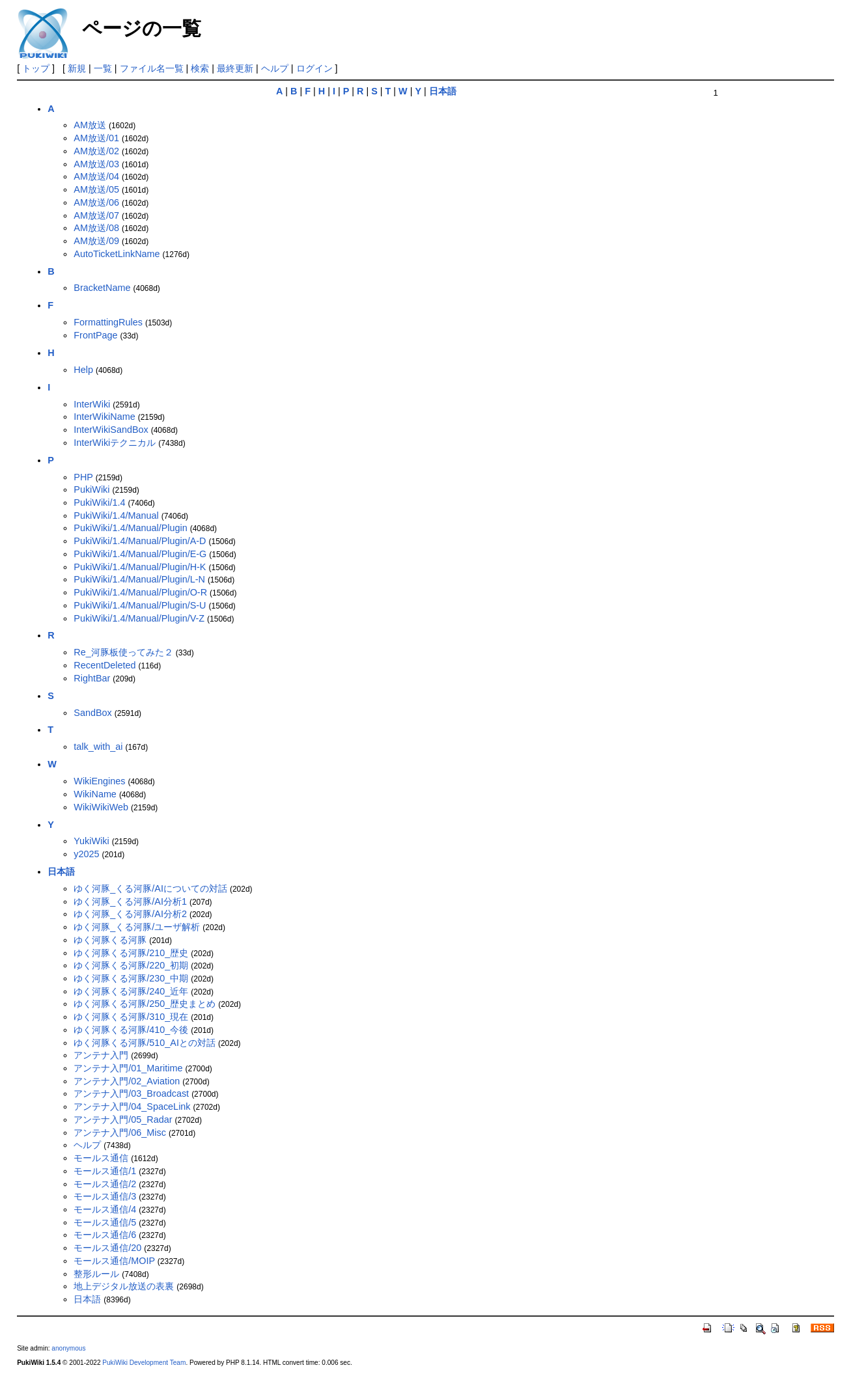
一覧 (103, 68)
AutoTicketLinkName (117, 254)
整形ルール (96, 1274)
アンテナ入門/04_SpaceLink (132, 1106)
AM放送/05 (96, 189)
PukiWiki (91, 489)
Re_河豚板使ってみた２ (123, 652)
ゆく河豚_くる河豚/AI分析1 (130, 901)
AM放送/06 (96, 202)
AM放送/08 (96, 228)
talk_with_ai (98, 746)
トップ (35, 68)
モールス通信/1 (105, 1171)
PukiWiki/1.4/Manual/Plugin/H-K (140, 567)
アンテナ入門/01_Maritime (128, 1068)
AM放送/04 (96, 176)
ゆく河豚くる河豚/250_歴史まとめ (145, 1003)
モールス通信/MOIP (114, 1261)
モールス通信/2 (105, 1184)
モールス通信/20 (107, 1248)
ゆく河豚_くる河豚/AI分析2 (130, 914)
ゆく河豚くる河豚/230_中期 (131, 978)
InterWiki (92, 404)
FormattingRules (108, 322)
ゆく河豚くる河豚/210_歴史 (131, 953)
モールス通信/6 (105, 1235)
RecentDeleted (104, 665)
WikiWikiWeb (101, 807)
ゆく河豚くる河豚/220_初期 (131, 965)
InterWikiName (104, 416)
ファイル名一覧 (152, 68)
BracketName (102, 287)
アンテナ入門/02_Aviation (127, 1081)
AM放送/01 (96, 138)
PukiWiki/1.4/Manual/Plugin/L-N (139, 579)
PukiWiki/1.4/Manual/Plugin (130, 528)
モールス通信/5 (105, 1222)
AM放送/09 (96, 241)
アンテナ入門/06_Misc (120, 1132)
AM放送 (90, 125)
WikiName (95, 794)
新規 (77, 68)
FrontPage (95, 335)
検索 (200, 68)
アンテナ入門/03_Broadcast (131, 1093)
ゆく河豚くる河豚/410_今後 (131, 1029)
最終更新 (235, 68)
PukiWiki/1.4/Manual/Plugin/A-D (140, 541)
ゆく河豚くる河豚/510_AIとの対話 (145, 1042)
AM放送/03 (96, 164)
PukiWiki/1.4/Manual (116, 515)
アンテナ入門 (101, 1055)
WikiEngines (99, 781)
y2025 (86, 854)
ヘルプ (274, 68)
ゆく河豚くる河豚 (110, 940)
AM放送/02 (96, 151)
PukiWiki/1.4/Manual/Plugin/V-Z (139, 618)
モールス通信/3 (105, 1196)
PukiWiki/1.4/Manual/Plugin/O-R (140, 592)
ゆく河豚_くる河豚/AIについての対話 (150, 888)
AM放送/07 (96, 215)
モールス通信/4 (105, 1209)
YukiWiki (91, 841)
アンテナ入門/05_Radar (123, 1119)
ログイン (314, 68)
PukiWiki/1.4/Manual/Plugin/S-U (140, 605)
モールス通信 (101, 1158)
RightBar (92, 678)
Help (83, 369)
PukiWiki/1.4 (99, 502)
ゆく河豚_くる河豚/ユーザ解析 (137, 927)
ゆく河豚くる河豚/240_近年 (131, 991)
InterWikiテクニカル (115, 442)
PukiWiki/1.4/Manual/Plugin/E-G (140, 554)
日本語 (87, 1299)
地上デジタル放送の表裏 (124, 1286)
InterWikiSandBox (111, 429)
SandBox (92, 713)
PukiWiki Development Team (144, 1362)
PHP (83, 477)
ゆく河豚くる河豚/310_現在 (131, 1016)
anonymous (68, 1348)
